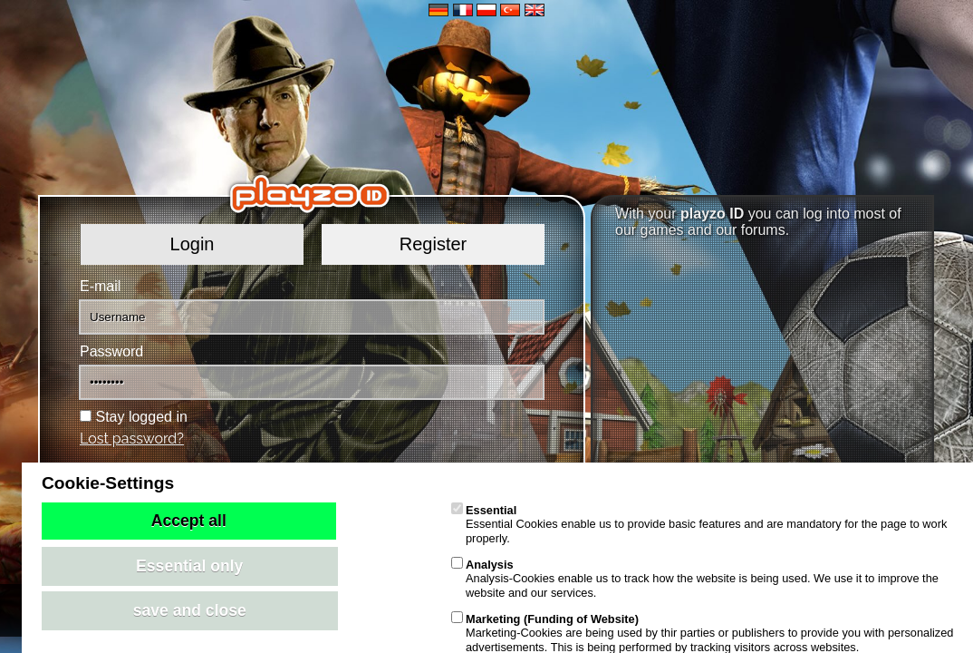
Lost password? (132, 438)
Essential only (189, 566)
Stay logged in (141, 416)
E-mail (100, 286)
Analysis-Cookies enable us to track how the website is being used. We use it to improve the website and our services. (695, 578)
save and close (189, 610)
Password (111, 351)
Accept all (188, 521)
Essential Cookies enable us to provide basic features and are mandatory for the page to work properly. (699, 524)
